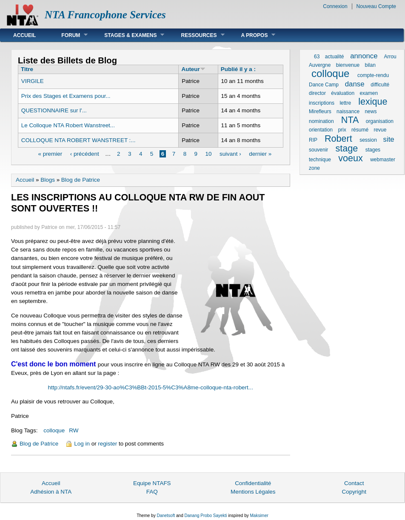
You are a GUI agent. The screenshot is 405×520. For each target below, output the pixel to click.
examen (368, 93)
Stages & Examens (127, 35)
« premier (50, 154)
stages (372, 150)
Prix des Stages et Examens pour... (66, 96)
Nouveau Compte (376, 6)
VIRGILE (32, 81)
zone (314, 168)
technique (320, 160)
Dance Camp (324, 85)
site (388, 139)
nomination (321, 121)
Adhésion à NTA (50, 492)
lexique (372, 101)
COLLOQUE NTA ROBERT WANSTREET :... (78, 140)
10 (208, 154)
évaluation (342, 93)
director (317, 93)
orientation (321, 130)
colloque (54, 430)
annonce (363, 56)
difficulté (380, 85)
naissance (348, 111)
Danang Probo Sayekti (205, 515)
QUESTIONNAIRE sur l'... (54, 110)
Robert (338, 138)
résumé (359, 130)
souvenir (318, 150)
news (370, 111)
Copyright (354, 492)
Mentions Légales (253, 492)
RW (73, 430)
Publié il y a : (238, 69)
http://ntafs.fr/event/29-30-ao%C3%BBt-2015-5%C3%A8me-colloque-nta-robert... (150, 387)
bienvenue (347, 65)
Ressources (196, 35)
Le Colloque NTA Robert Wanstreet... (68, 125)
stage (347, 148)
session (368, 140)
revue (380, 130)
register (107, 443)
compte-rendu (373, 75)
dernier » (260, 154)
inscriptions (321, 103)
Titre (27, 69)
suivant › (230, 154)
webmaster (382, 160)
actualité (334, 57)
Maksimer (259, 515)
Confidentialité (253, 483)
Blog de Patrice (80, 180)
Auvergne (320, 65)
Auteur (193, 69)
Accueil (24, 35)
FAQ (152, 492)
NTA (349, 119)
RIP (313, 140)
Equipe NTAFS (152, 483)
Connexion (335, 6)
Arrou (390, 57)
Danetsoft (166, 515)
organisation (380, 121)
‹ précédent (84, 154)
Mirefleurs (320, 111)
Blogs (47, 180)
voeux (350, 158)
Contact (354, 483)
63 (316, 57)
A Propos (252, 35)
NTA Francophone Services (105, 14)
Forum (68, 35)
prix (342, 130)
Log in (82, 443)
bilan (370, 65)
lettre (345, 103)
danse (355, 84)
